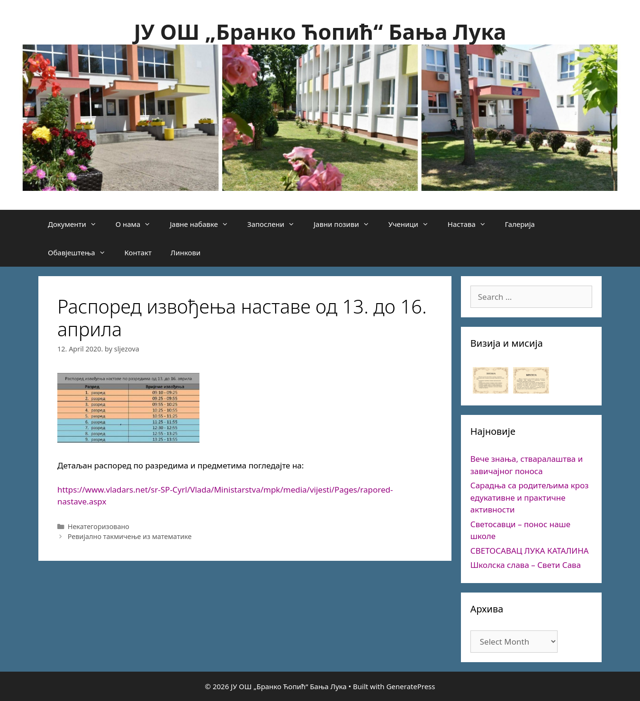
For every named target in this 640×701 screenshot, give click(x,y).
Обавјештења (81, 252)
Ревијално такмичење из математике (130, 536)
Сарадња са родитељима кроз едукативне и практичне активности (529, 497)
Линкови (185, 252)
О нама (138, 224)
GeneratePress (410, 686)
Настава (472, 224)
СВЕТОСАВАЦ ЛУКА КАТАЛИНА (529, 550)
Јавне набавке (204, 224)
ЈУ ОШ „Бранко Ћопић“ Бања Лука (320, 31)
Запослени (275, 224)
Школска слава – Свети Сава (525, 564)
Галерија (520, 224)
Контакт (138, 252)
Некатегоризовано (98, 526)
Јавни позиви (346, 224)
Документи (77, 224)
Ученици (413, 224)
